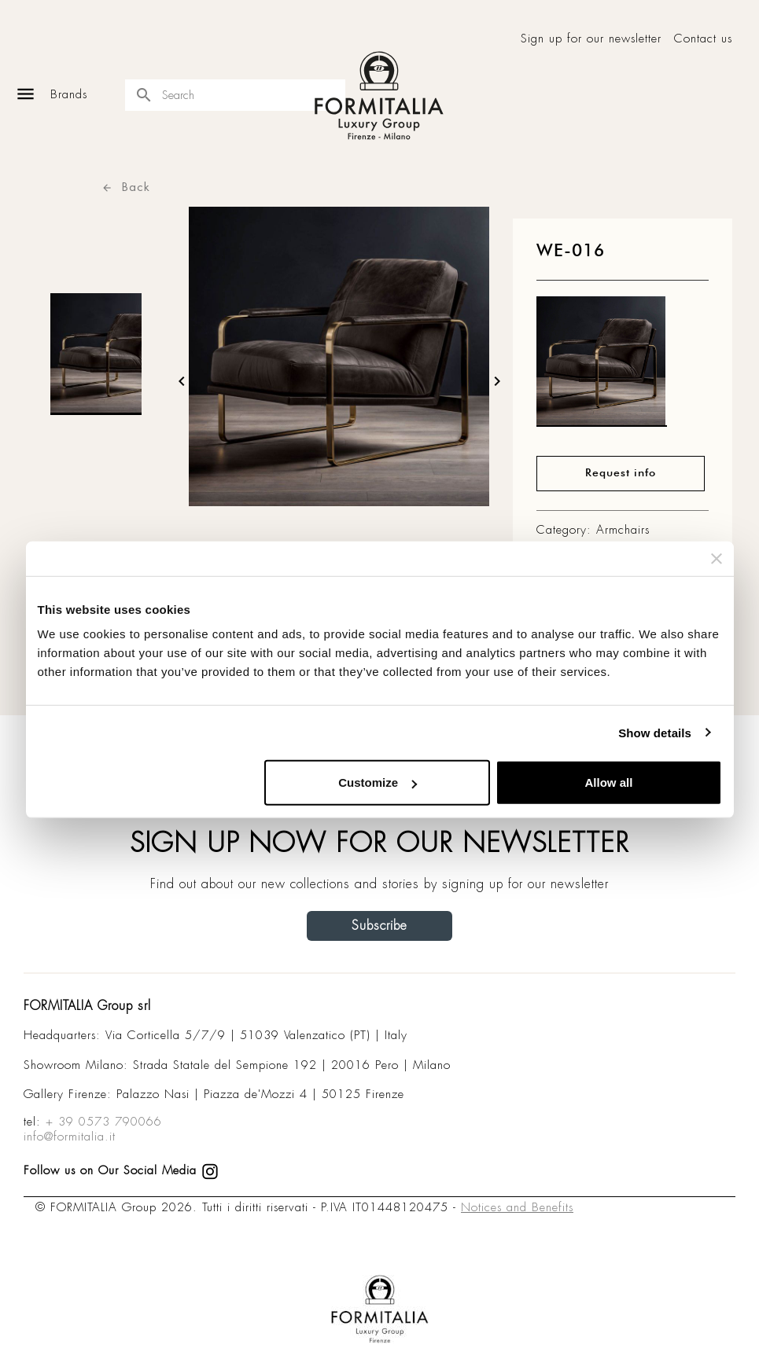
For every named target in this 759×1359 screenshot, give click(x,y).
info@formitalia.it (70, 1136)
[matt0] (601, 365)
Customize (377, 782)
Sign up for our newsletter (591, 38)
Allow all (609, 782)
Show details (654, 732)
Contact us (703, 38)
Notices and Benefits (517, 1207)
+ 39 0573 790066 (104, 1121)
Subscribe (379, 925)
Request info (620, 473)
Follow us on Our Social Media (121, 1170)
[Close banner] (716, 558)
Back (125, 186)
